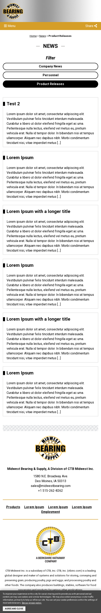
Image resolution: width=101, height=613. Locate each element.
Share (91, 26)
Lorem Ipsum (34, 507)
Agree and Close (14, 609)
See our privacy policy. (32, 603)
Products (13, 507)
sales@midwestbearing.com (51, 486)
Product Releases (60, 35)
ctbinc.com (74, 570)
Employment (50, 512)
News (42, 35)
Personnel (51, 75)
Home (33, 35)
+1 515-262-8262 (50, 491)
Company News (50, 66)
